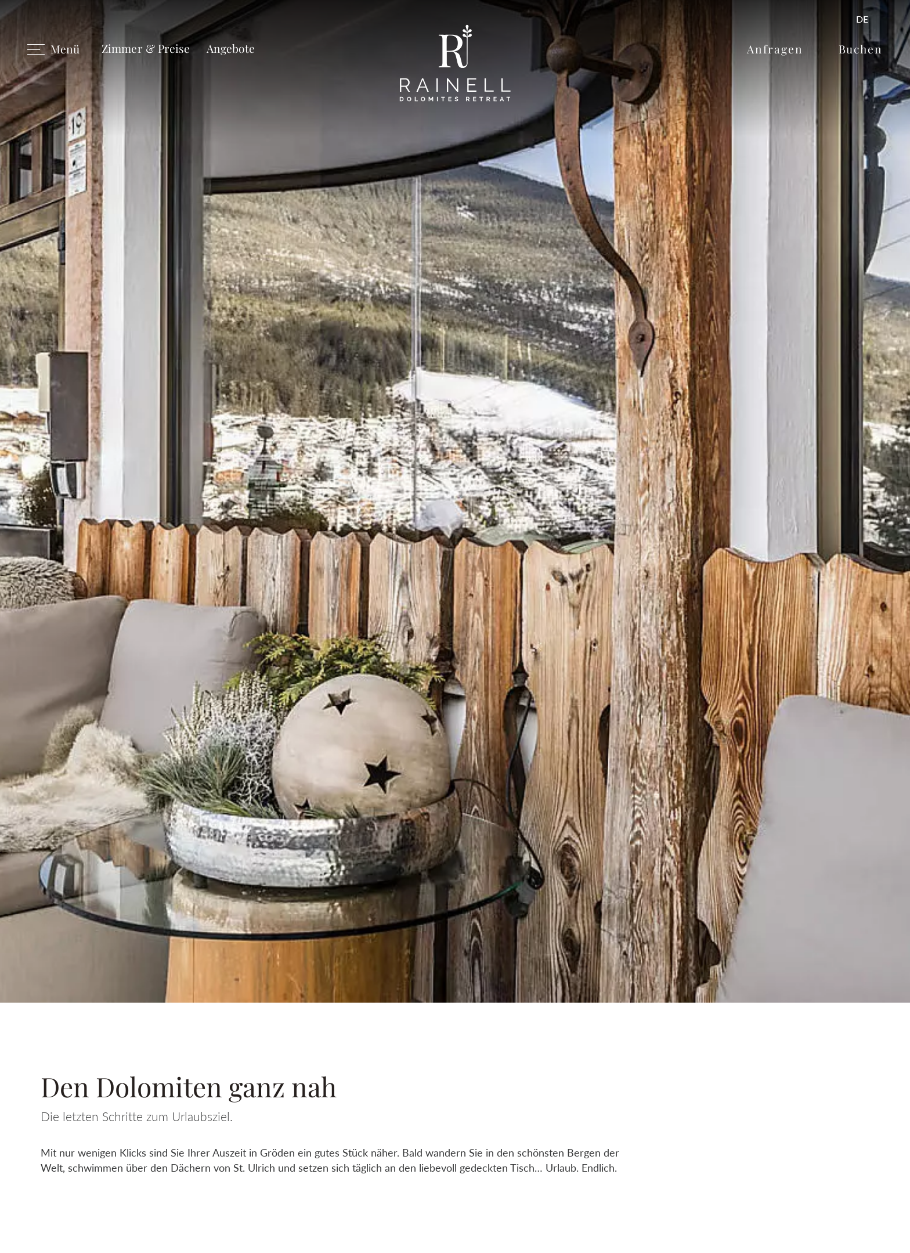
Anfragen (775, 48)
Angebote (231, 48)
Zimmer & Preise (146, 48)
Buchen (861, 48)
